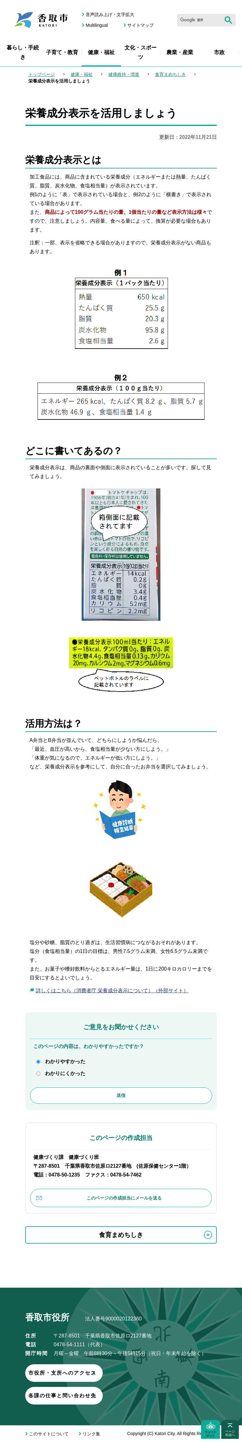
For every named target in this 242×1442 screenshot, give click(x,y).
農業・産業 (179, 52)
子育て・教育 (62, 52)
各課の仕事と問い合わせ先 (99, 1395)
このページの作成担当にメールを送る (124, 1197)
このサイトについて (49, 1434)
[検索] (199, 20)
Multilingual (97, 25)
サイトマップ (140, 25)
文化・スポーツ (140, 52)
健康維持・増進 (123, 74)
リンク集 (91, 1434)
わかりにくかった (65, 1073)
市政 (219, 52)
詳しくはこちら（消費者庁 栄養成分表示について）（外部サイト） (112, 990)
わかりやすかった (65, 1061)
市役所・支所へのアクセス (99, 1373)
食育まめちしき (170, 74)
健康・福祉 (101, 52)
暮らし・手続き (23, 52)
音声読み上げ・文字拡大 (110, 14)
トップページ (41, 74)
